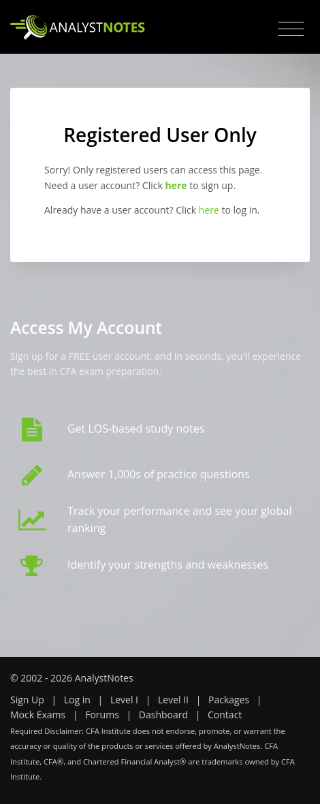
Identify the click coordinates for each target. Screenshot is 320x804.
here (209, 209)
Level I (124, 699)
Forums (102, 714)
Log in (77, 699)
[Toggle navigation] (291, 29)
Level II (173, 699)
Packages (228, 699)
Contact (225, 714)
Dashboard (163, 714)
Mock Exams (37, 714)
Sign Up (27, 699)
